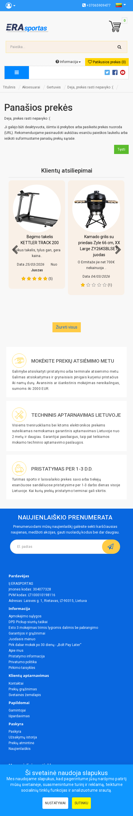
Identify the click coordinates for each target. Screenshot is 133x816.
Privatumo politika (23, 662)
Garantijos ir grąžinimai (27, 633)
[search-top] (119, 47)
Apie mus (16, 651)
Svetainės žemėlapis (25, 695)
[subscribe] (111, 547)
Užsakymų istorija (23, 737)
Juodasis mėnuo (22, 639)
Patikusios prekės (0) (107, 62)
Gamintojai (17, 710)
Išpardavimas (19, 716)
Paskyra (15, 732)
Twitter (108, 72)
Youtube (123, 72)
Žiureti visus (66, 327)
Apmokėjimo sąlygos (25, 616)
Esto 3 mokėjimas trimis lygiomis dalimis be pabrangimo (53, 628)
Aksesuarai (31, 87)
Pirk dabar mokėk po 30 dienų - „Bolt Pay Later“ (45, 645)
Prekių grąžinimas (23, 689)
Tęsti (121, 149)
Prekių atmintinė (21, 743)
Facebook (115, 72)
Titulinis (9, 87)
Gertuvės (54, 87)
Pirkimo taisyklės (22, 668)
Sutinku (81, 803)
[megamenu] (17, 72)
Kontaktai (16, 683)
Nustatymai (55, 803)
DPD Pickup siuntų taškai (28, 622)
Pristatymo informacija (27, 656)
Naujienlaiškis (20, 749)
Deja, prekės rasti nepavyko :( (90, 87)
